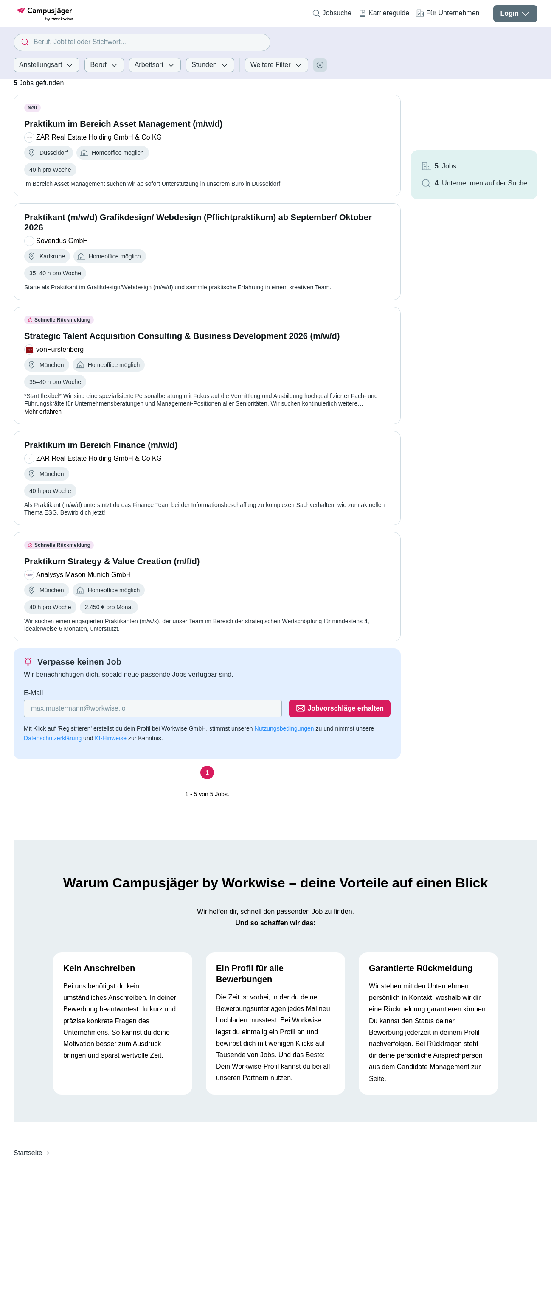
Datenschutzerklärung (53, 738)
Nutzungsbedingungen (284, 728)
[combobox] (142, 42)
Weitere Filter (276, 65)
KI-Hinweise (111, 738)
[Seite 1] (207, 772)
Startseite (28, 1152)
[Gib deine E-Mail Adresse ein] (152, 708)
